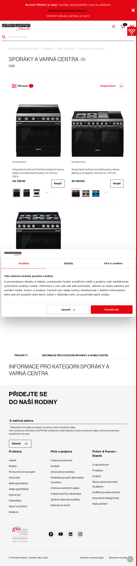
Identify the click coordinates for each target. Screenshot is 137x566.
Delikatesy (15, 500)
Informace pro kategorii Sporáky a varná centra (75, 355)
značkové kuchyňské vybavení (67, 10)
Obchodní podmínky (63, 471)
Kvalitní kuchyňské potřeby (24, 48)
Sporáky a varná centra (92, 48)
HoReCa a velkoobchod (106, 492)
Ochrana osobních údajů (65, 488)
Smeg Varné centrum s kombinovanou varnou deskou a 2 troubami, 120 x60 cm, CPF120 (96, 171)
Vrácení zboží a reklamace (66, 493)
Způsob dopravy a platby (65, 499)
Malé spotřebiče (18, 483)
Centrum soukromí (61, 460)
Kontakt (55, 466)
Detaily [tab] (68, 263)
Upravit (68, 309)
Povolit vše (112, 309)
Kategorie (47, 48)
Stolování (14, 477)
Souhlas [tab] (24, 263)
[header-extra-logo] (16, 27)
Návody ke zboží (60, 505)
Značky (96, 476)
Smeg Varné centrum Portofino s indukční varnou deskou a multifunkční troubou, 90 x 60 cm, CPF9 (38, 173)
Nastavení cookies (118, 557)
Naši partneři (100, 503)
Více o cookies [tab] (113, 263)
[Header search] (5, 37)
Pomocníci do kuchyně (22, 471)
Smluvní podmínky (109, 430)
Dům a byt (15, 494)
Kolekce (13, 512)
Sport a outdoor (18, 506)
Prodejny (97, 470)
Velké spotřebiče (66, 48)
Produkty (21, 355)
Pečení (13, 466)
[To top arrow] (130, 559)
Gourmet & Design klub (105, 498)
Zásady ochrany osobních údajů (82, 430)
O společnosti (100, 464)
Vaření (12, 460)
